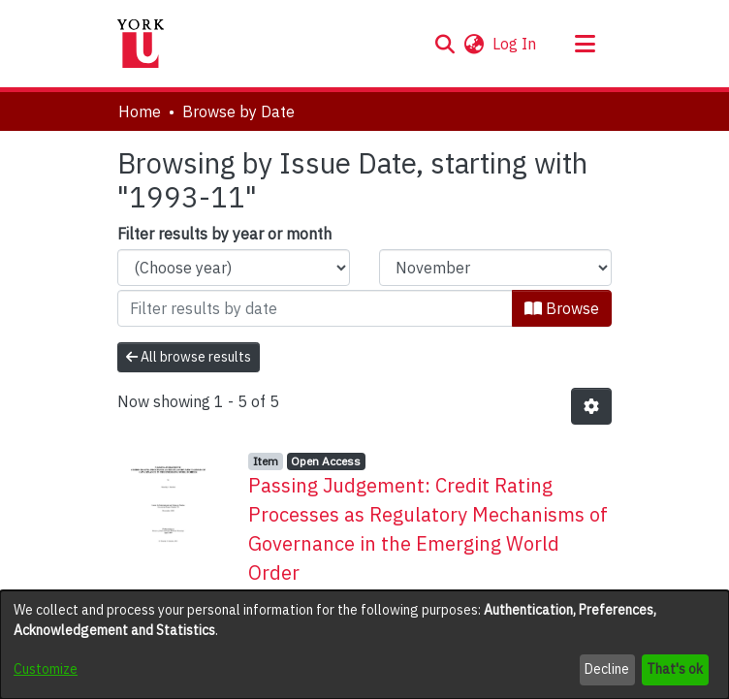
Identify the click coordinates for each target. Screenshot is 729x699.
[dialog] (364, 644)
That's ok (675, 669)
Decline (607, 669)
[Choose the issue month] (495, 267)
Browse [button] (561, 308)
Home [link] (139, 111)
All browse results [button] (188, 356)
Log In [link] (515, 43)
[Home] (140, 43)
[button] (444, 43)
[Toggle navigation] (584, 43)
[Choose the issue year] (233, 267)
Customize (46, 669)
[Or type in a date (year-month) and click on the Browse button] (315, 308)
